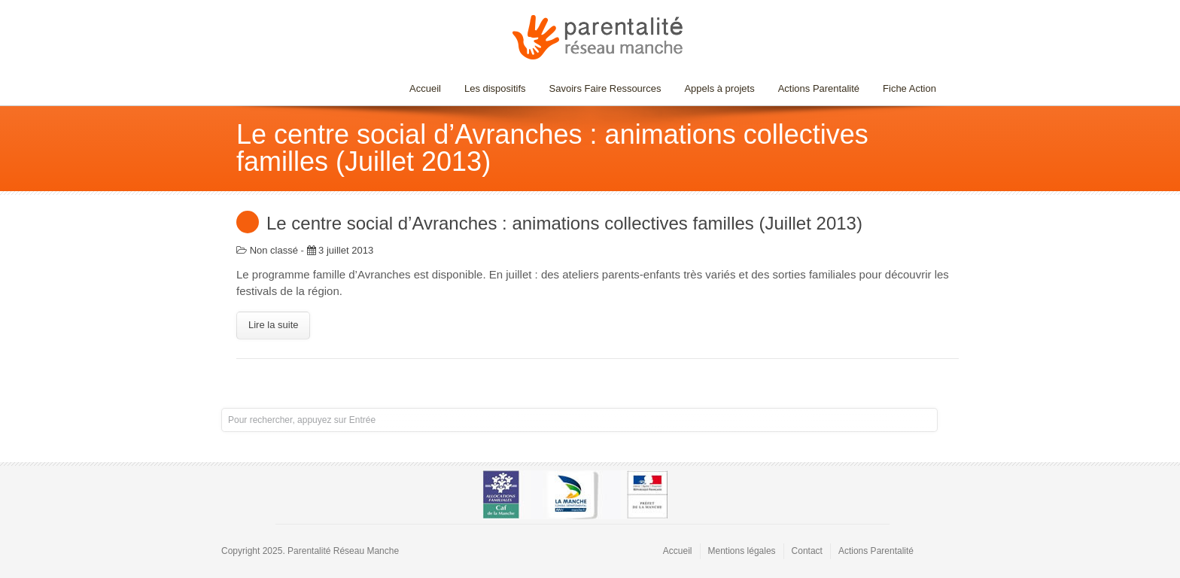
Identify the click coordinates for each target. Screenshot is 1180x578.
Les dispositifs (491, 88)
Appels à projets (719, 88)
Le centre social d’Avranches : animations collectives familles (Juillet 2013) (564, 223)
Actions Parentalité (818, 88)
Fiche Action (909, 88)
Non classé (274, 250)
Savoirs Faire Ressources (601, 88)
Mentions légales (742, 551)
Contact (807, 551)
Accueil (425, 88)
